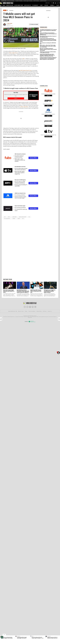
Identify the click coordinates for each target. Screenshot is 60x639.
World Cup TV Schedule (10, 0)
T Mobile (13, 218)
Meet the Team (21, 311)
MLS (29, 216)
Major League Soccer (13, 52)
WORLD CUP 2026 (9, 5)
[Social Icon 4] (35, 306)
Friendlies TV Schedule (19, 0)
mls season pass (7, 218)
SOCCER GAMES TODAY (18, 5)
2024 (4, 216)
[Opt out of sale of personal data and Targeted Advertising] (2, 637)
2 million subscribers (24, 106)
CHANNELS (52, 5)
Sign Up (48, 95)
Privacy (26, 311)
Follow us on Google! (34, 24)
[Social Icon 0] (24, 306)
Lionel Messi (14, 216)
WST (23, 218)
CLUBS (41, 5)
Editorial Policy (39, 311)
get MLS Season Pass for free (25, 70)
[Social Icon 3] (32, 306)
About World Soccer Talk (12, 311)
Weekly (19, 218)
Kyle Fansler (10, 23)
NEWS (4, 5)
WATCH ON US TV (27, 5)
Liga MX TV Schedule (43, 0)
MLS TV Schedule (36, 0)
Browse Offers (33, 157)
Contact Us (50, 311)
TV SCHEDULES (35, 5)
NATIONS (47, 5)
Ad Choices (45, 311)
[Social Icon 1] (27, 306)
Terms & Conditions (31, 311)
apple (9, 216)
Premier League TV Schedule (28, 0)
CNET (23, 58)
